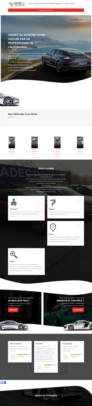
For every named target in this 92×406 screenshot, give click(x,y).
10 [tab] (57, 157)
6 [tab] (47, 157)
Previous (9, 142)
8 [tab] (52, 157)
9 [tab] (54, 157)
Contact (72, 3)
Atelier (66, 3)
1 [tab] (35, 157)
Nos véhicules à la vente (40, 3)
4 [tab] (42, 157)
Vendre (13, 310)
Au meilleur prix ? (18, 300)
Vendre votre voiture (46, 10)
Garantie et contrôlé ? (70, 300)
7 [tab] (49, 157)
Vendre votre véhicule (56, 3)
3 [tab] (40, 157)
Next (83, 142)
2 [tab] (37, 157)
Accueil (30, 3)
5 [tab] (45, 157)
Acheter (78, 310)
